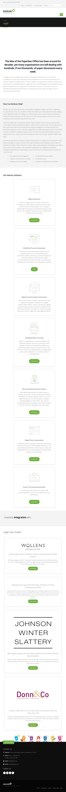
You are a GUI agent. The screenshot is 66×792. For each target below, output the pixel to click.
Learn (34, 269)
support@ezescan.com (14, 764)
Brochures (29, 5)
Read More (33, 568)
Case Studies (38, 5)
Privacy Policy (56, 788)
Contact (49, 788)
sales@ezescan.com (13, 761)
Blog (45, 5)
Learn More (34, 220)
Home (5, 20)
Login (22, 5)
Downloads (43, 788)
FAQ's (38, 788)
